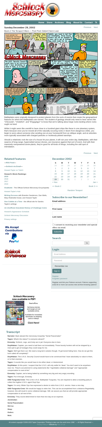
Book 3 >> (93, 186)
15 (56, 174)
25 (62, 165)
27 (75, 165)
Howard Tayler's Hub (12, 191)
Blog (68, 22)
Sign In (57, 271)
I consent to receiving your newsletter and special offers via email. (74, 226)
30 (94, 165)
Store (49, 22)
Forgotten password (59, 279)
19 (81, 174)
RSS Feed (10, 163)
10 (68, 171)
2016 (6, 184)
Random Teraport (75, 190)
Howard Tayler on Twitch (13, 170)
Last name (57, 217)
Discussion (16, 215)
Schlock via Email (13, 166)
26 (68, 165)
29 (88, 165)
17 (68, 174)
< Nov (54, 182)
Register (55, 276)
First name (57, 209)
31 (68, 179)
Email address (59, 201)
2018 (6, 179)
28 (81, 165)
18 (75, 174)
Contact (89, 22)
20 (88, 174)
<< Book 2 (56, 186)
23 (62, 177)
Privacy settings (10, 219)
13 (88, 171)
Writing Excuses (11, 195)
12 (81, 171)
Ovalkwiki (8, 188)
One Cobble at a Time (13, 202)
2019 (6, 176)
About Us (77, 22)
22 (56, 177)
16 (62, 174)
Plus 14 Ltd (61, 424)
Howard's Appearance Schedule (16, 212)
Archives (59, 22)
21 (94, 174)
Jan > (95, 182)
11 (75, 171)
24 (56, 165)
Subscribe (58, 232)
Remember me (60, 266)
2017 (6, 181)
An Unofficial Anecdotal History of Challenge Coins (25, 208)
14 (94, 171)
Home (41, 22)
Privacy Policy (42, 424)
